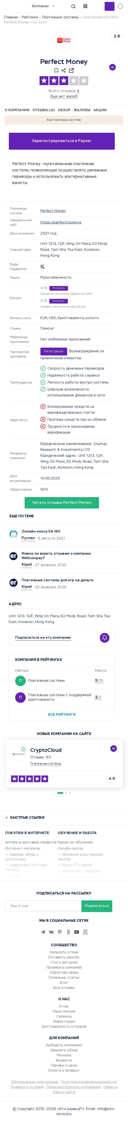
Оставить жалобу (64, 957)
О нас (64, 1006)
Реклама (64, 1055)
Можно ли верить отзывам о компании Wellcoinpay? (56, 556)
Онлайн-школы (70, 848)
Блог (64, 983)
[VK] (51, 932)
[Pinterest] (60, 932)
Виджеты (64, 1060)
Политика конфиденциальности (89, 1082)
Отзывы (37, 757)
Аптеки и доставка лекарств (30, 842)
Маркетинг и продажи (81, 871)
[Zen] (68, 932)
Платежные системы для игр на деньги (57, 580)
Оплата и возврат (64, 1070)
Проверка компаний (64, 967)
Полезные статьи (64, 978)
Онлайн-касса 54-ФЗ (41, 531)
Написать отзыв (64, 952)
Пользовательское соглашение (73, 1087)
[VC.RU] (85, 932)
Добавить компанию (64, 1045)
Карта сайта (64, 1092)
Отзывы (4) (43, 110)
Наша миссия (64, 1011)
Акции (100, 110)
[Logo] (64, 40)
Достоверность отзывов (64, 1026)
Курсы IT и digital (77, 865)
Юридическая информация (35, 1082)
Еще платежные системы (64, 120)
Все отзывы (64, 988)
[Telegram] (43, 932)
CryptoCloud (46, 750)
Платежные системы (46, 681)
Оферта (110, 1087)
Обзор (64, 110)
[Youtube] (76, 932)
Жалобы (82, 110)
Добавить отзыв (110, 6)
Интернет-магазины (22, 848)
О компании (17, 110)
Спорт (15, 876)
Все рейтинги (62, 715)
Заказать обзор (64, 1050)
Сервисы (64, 1016)
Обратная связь (64, 972)
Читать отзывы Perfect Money (62, 503)
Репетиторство (76, 877)
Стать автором (64, 962)
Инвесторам (64, 1021)
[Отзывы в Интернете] (10, 6)
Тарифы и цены (64, 1065)
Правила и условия (27, 1087)
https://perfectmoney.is (60, 222)
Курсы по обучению (75, 842)
